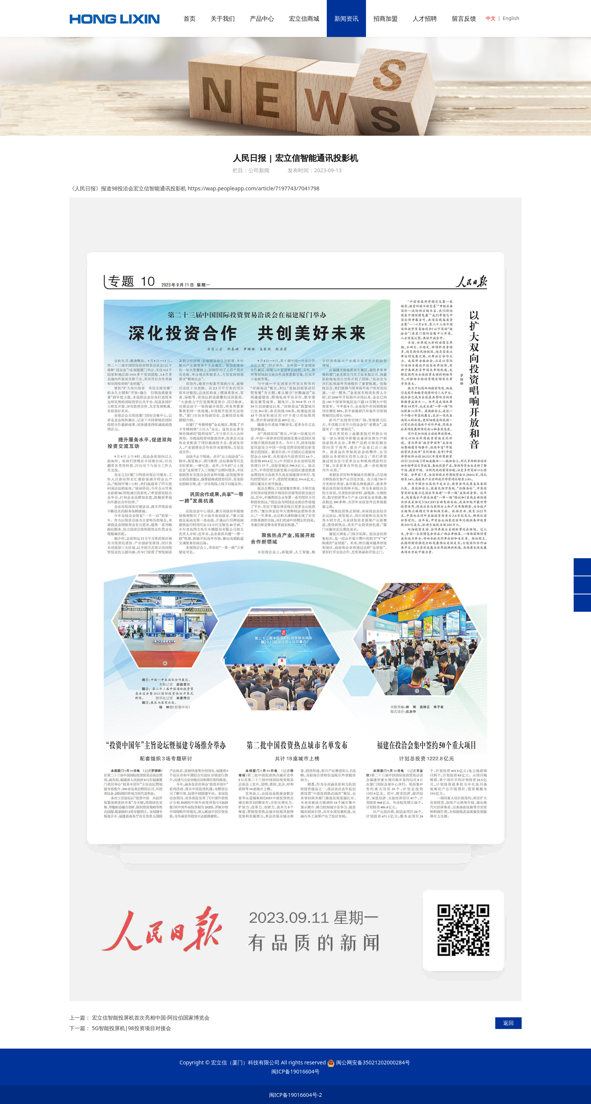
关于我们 (223, 18)
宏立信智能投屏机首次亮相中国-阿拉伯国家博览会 (151, 1017)
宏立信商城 (304, 18)
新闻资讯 (346, 18)
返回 (508, 1022)
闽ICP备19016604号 (295, 1071)
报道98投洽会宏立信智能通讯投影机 (143, 188)
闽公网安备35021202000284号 (373, 1062)
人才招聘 (425, 18)
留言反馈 (464, 18)
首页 (190, 18)
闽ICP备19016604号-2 (295, 1094)
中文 (491, 18)
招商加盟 (386, 18)
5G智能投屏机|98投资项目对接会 (131, 1028)
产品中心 (262, 18)
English (511, 18)
